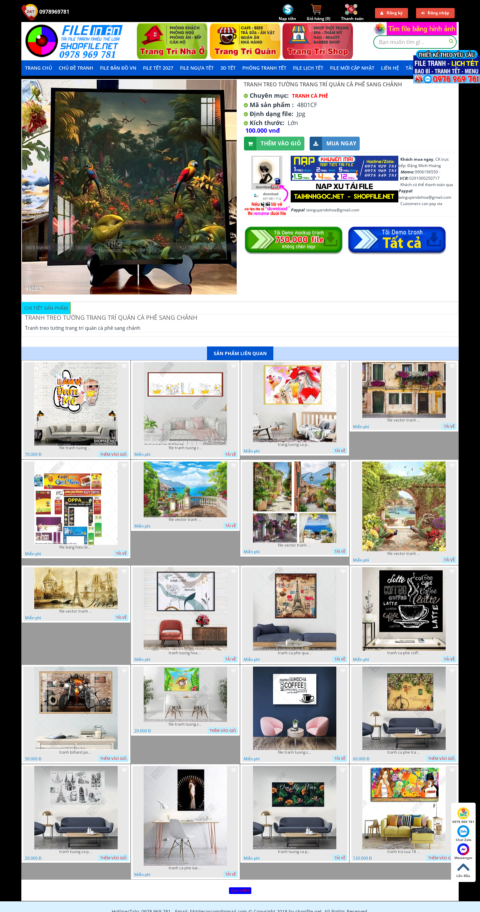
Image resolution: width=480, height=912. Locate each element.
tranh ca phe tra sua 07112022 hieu (404, 752)
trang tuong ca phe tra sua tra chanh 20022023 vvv (294, 444)
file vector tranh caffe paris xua (76, 611)
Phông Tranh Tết (264, 68)
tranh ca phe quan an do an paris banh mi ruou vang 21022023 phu (294, 653)
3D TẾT (228, 68)
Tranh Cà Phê (310, 95)
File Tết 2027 (158, 68)
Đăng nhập (435, 13)
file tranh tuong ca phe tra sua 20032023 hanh (185, 447)
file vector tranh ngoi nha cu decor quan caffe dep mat (404, 420)
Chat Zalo (463, 833)
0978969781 (45, 11)
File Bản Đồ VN (118, 68)
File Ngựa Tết (197, 68)
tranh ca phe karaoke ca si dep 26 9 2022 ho (185, 868)
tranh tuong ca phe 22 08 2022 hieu (294, 851)
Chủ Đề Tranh (76, 68)
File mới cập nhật (352, 68)
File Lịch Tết (308, 68)
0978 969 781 (463, 815)
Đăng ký (391, 13)
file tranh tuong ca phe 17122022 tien (294, 752)
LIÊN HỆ (390, 68)
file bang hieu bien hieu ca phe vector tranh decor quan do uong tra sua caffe (76, 547)
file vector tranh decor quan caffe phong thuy (294, 545)
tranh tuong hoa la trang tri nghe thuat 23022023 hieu (185, 653)
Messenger (463, 851)
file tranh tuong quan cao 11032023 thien (76, 447)
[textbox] (415, 42)
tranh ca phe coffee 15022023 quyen (404, 653)
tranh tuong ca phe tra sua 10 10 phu (76, 851)
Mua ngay (333, 143)
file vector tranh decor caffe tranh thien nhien (404, 553)
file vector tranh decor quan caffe (185, 519)
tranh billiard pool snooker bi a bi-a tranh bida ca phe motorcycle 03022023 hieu (76, 752)
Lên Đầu (463, 869)
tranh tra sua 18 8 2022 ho (404, 851)
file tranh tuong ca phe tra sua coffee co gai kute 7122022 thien (185, 724)
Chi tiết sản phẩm (46, 308)
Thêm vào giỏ (272, 143)
